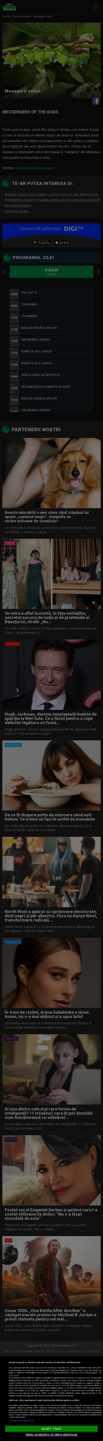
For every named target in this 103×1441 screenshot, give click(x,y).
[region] (51, 1398)
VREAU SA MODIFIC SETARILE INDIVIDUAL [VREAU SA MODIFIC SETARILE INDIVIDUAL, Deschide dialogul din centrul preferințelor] (51, 1434)
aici (64, 1388)
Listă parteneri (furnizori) (21, 1420)
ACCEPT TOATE (51, 1428)
